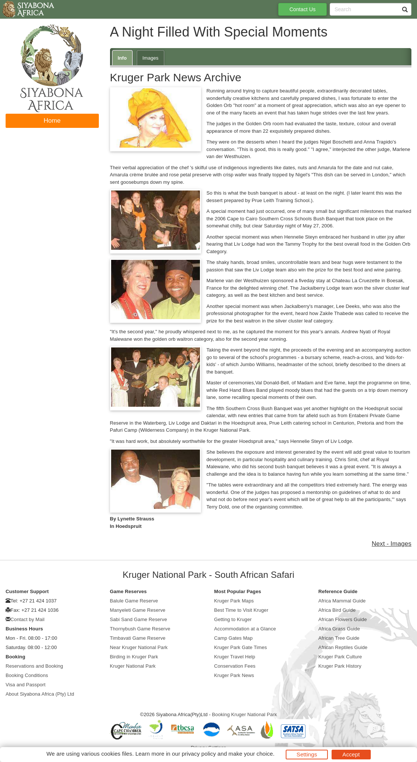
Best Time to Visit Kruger (241, 610)
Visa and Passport (26, 684)
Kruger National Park (133, 666)
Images (150, 58)
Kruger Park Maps (234, 601)
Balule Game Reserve (134, 601)
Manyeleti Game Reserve (138, 610)
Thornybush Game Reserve (140, 629)
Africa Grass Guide (339, 629)
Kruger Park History (340, 666)
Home (52, 120)
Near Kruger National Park (139, 647)
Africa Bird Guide (337, 610)
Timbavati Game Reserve (138, 638)
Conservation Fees (234, 666)
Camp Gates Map (233, 638)
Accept (351, 754)
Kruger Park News (234, 675)
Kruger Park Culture (340, 656)
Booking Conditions (27, 675)
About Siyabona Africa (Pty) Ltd (40, 694)
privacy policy (199, 753)
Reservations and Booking (34, 666)
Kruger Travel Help (234, 656)
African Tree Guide (339, 638)
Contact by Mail (27, 619)
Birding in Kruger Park (134, 656)
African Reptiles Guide (343, 647)
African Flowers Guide (343, 619)
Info (122, 58)
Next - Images (391, 543)
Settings (307, 754)
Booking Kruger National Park (244, 714)
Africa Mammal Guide (342, 601)
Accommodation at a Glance (245, 629)
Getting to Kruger (233, 619)
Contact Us (302, 9)
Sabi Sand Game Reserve (138, 619)
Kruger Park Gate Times (240, 647)
